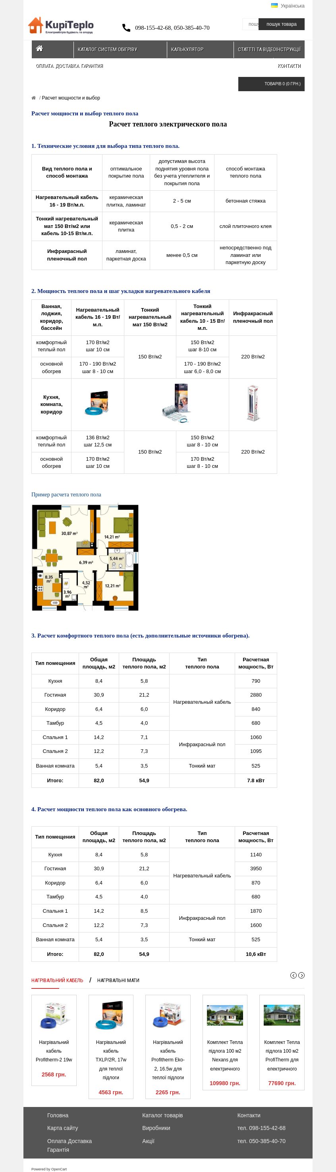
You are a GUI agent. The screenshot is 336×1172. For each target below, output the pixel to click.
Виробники (156, 1128)
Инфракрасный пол (202, 744)
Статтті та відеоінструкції (269, 49)
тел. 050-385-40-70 (262, 1141)
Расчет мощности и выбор (70, 98)
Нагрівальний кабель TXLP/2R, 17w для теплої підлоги (111, 1060)
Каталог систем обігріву (107, 49)
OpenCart (59, 1169)
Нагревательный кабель (202, 702)
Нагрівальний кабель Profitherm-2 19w (54, 1051)
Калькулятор (187, 49)
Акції (148, 1141)
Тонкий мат (202, 766)
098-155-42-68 (153, 28)
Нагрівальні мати (118, 980)
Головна (57, 1115)
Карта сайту (62, 1128)
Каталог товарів (162, 1115)
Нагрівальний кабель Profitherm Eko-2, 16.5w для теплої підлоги (167, 1060)
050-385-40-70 (192, 28)
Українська (288, 6)
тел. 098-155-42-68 (262, 1128)
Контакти (289, 66)
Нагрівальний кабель (57, 980)
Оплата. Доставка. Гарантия (69, 66)
